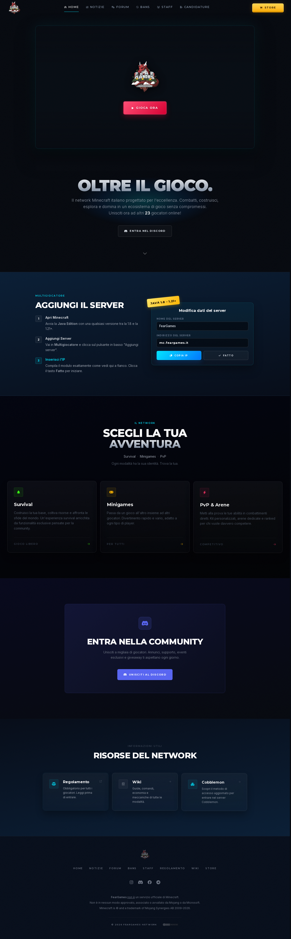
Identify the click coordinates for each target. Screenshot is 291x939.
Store (268, 7)
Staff (165, 7)
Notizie (95, 7)
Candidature (195, 7)
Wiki (195, 868)
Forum (120, 7)
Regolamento (172, 868)
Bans (142, 7)
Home (71, 7)
